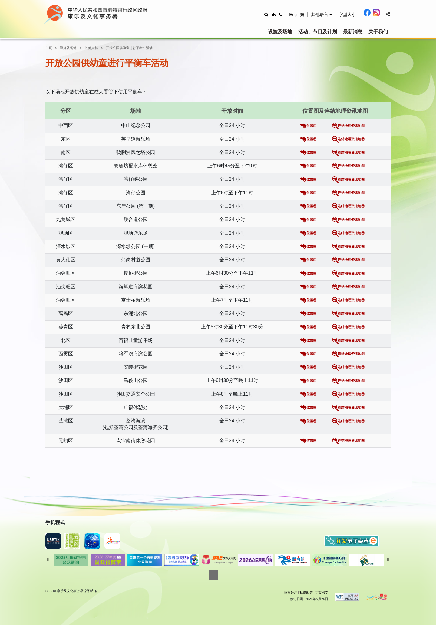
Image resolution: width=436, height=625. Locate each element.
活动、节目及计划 (317, 31)
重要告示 (290, 592)
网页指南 (321, 592)
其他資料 (91, 48)
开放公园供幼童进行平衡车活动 (129, 48)
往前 (48, 559)
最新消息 (352, 31)
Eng (293, 14)
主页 (48, 48)
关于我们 (378, 31)
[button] (321, 14)
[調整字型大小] (347, 14)
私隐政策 (306, 592)
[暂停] (213, 575)
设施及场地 (280, 31)
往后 (388, 559)
